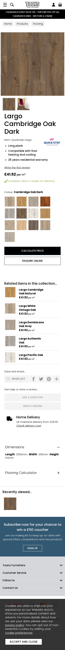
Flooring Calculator (21, 472)
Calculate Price (32, 251)
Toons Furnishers (32, 5)
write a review (32, 406)
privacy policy (14, 625)
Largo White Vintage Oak (27, 308)
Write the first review (17, 167)
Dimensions (14, 447)
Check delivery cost (28, 425)
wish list (18, 379)
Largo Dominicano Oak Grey (31, 324)
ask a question (32, 397)
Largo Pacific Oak (31, 355)
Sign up (32, 548)
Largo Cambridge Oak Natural (31, 291)
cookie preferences (18, 633)
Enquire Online (32, 261)
